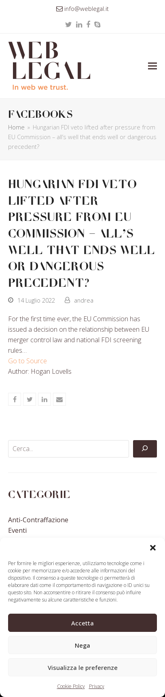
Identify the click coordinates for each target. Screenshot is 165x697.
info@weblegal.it (86, 8)
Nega (82, 645)
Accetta (82, 623)
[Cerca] (145, 449)
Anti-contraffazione (38, 519)
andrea (83, 300)
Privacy (96, 686)
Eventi (17, 530)
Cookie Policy (71, 686)
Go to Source (27, 360)
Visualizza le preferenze (83, 667)
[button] (153, 548)
